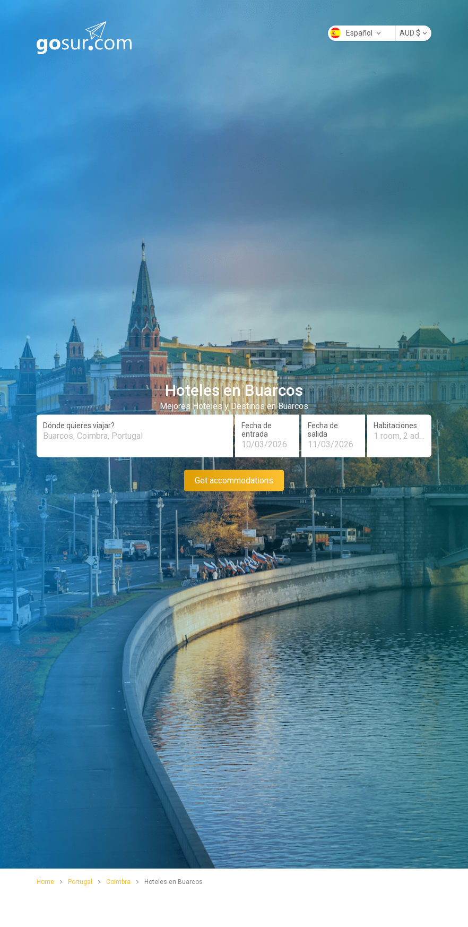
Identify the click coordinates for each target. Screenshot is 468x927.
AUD (413, 33)
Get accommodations (234, 480)
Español (355, 33)
